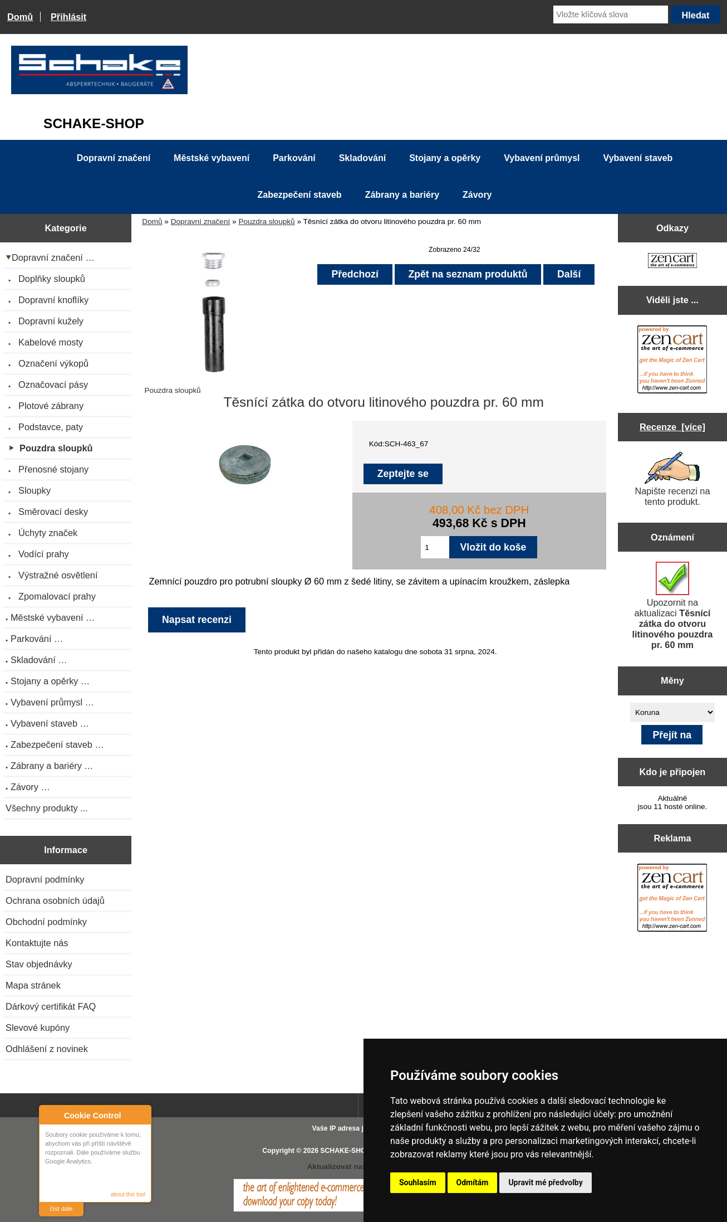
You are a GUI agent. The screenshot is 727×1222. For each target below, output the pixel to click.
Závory (477, 194)
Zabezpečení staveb (299, 194)
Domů (20, 17)
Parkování (294, 158)
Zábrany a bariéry (402, 194)
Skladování (362, 158)
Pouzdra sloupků (266, 221)
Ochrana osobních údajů (55, 900)
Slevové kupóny (38, 1028)
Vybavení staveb (638, 158)
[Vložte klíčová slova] (610, 14)
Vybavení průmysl (541, 158)
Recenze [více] (672, 427)
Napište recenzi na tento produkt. (672, 479)
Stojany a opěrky (444, 158)
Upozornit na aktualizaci (672, 606)
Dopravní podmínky (45, 879)
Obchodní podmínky (46, 922)
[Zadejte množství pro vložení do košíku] (435, 547)
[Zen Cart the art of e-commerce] (672, 261)
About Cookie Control (51, 1115)
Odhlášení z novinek (47, 1049)
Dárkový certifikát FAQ (51, 1006)
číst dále (61, 1208)
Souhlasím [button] (417, 1182)
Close (141, 1115)
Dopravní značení (200, 221)
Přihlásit (68, 17)
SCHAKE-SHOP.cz (349, 1151)
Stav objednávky (39, 964)
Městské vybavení (211, 158)
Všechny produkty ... (47, 808)
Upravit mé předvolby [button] (545, 1182)
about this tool (128, 1194)
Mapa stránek (33, 985)
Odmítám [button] (472, 1182)
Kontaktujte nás (37, 943)
